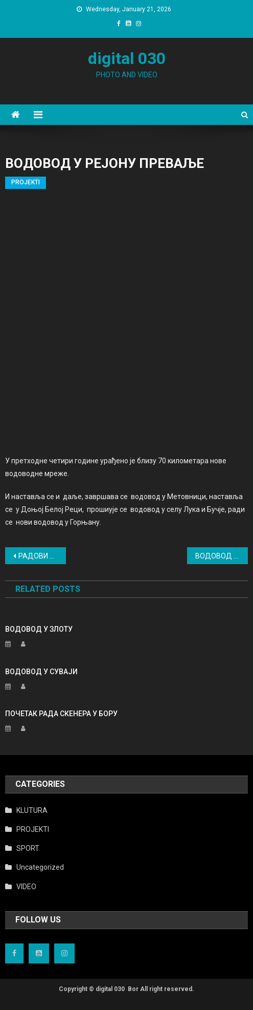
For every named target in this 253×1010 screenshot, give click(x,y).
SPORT (27, 848)
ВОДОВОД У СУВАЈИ (41, 672)
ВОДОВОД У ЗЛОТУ (221, 556)
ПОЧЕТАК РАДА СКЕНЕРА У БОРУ (61, 714)
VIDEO (26, 887)
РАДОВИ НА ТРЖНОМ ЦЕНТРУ (42, 556)
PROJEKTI (25, 182)
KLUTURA (32, 810)
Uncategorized (40, 867)
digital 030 (127, 58)
